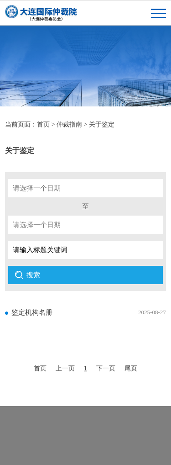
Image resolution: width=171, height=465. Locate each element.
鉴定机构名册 (31, 312)
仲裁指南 (69, 124)
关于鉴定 (101, 124)
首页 (43, 124)
